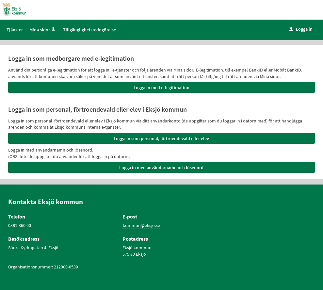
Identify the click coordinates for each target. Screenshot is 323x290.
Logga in (301, 29)
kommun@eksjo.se (141, 225)
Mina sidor (43, 30)
